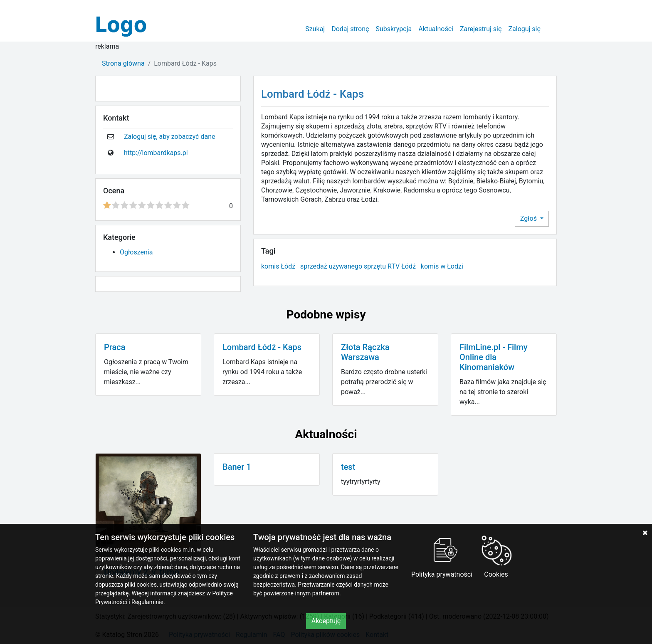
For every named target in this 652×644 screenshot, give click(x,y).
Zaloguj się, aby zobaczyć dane (169, 137)
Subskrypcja (394, 29)
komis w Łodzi (442, 266)
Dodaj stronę (350, 29)
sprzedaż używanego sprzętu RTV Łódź (358, 266)
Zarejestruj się (481, 29)
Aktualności (435, 29)
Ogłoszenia (136, 252)
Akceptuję (326, 621)
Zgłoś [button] (529, 218)
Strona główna (123, 63)
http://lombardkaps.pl (156, 153)
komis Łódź (278, 266)
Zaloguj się (524, 29)
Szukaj (315, 29)
